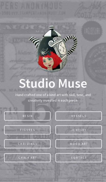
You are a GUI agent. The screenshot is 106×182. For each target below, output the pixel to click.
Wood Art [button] (79, 144)
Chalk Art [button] (27, 158)
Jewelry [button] (79, 130)
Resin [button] (28, 116)
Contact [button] (79, 158)
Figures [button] (27, 130)
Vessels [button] (78, 116)
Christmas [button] (27, 144)
